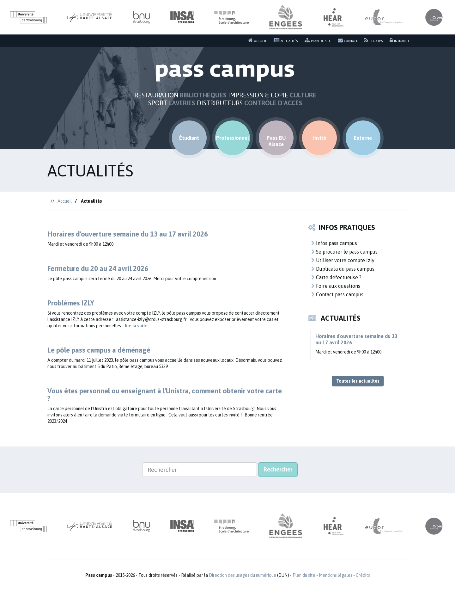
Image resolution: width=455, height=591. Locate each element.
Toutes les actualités (357, 381)
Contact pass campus (337, 294)
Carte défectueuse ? (336, 277)
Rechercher (278, 469)
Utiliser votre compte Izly (342, 260)
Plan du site (318, 40)
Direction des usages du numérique (242, 575)
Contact (347, 40)
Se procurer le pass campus (344, 252)
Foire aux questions (335, 286)
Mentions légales (335, 575)
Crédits (363, 575)
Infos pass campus (334, 243)
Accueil (257, 40)
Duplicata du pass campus (342, 269)
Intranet (399, 40)
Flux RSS (373, 40)
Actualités (286, 40)
